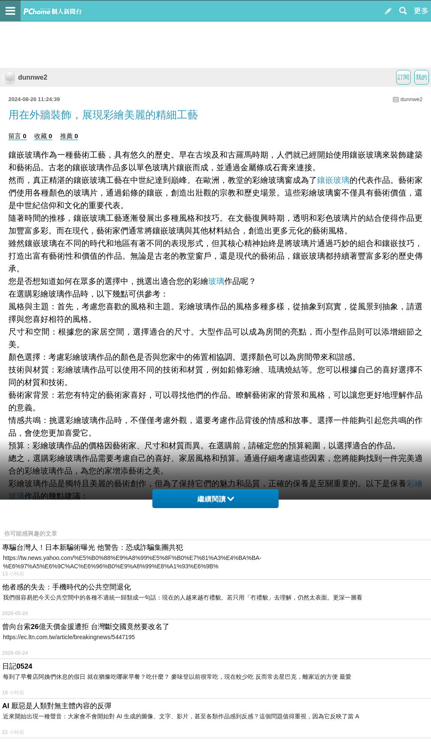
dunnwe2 (24, 77)
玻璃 (216, 281)
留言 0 (17, 135)
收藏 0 (43, 135)
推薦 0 (69, 135)
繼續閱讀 (215, 499)
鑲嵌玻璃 (333, 180)
